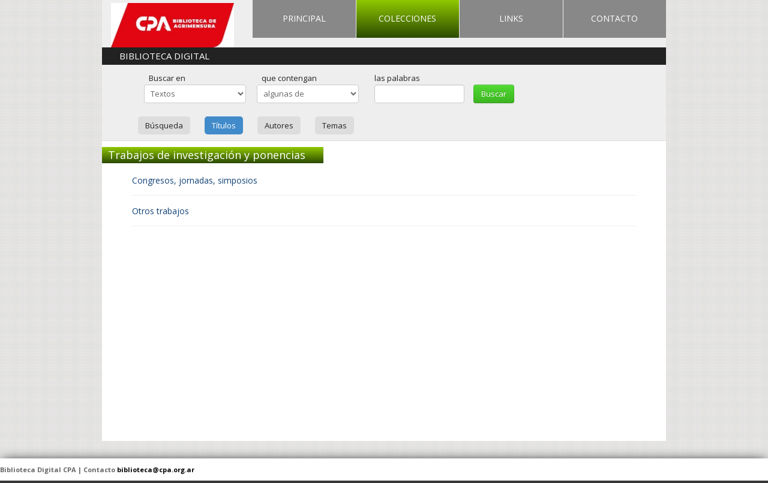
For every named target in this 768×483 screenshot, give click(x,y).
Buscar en (167, 78)
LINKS (511, 18)
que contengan (289, 78)
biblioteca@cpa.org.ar (155, 469)
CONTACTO (614, 18)
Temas (334, 125)
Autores (279, 125)
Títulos (224, 125)
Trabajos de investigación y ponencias (206, 155)
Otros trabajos (160, 211)
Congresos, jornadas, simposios (194, 180)
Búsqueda (164, 125)
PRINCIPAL (304, 18)
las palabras (397, 78)
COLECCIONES (407, 18)
